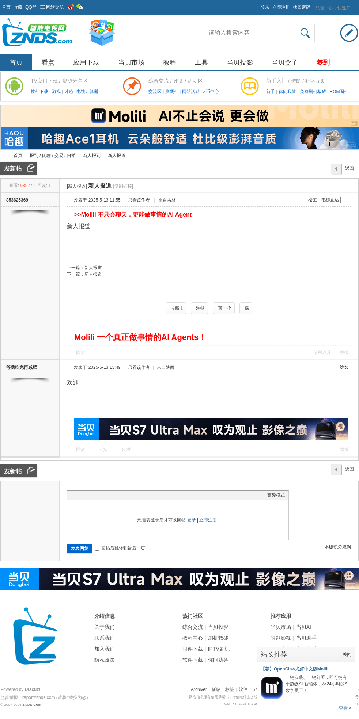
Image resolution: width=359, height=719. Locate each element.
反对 (126, 449)
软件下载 (40, 91)
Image (89, 495)
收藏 (18, 7)
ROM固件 (338, 91)
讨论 (69, 91)
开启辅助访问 (257, 5)
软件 (243, 689)
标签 (229, 689)
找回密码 (301, 7)
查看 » (345, 708)
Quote (107, 495)
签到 (323, 62)
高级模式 (276, 495)
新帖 (216, 689)
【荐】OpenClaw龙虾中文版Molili (294, 669)
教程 (169, 62)
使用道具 (322, 352)
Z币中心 (211, 91)
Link (98, 495)
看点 (47, 62)
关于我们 (104, 627)
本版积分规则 (338, 547)
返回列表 (349, 170)
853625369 (17, 200)
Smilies (125, 495)
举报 (344, 352)
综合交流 (192, 627)
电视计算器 (87, 91)
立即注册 (281, 7)
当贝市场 (131, 62)
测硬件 (172, 91)
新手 (271, 91)
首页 (6, 7)
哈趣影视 (281, 638)
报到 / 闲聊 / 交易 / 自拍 (53, 155)
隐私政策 (104, 660)
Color (80, 495)
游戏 (57, 91)
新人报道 (116, 155)
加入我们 (104, 649)
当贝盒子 (285, 62)
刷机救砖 (218, 638)
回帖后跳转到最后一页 (120, 548)
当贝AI (303, 627)
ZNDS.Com (31, 705)
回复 (80, 352)
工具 (201, 62)
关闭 (347, 654)
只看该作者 (139, 200)
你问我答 (288, 91)
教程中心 (192, 638)
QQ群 (31, 7)
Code (116, 495)
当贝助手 (306, 638)
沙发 (344, 367)
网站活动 (191, 91)
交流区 (155, 91)
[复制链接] (123, 186)
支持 (104, 449)
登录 (265, 7)
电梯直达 (330, 199)
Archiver (199, 689)
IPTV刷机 (219, 649)
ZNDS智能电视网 (3, 155)
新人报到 (92, 155)
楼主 (312, 199)
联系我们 (104, 638)
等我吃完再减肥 (21, 367)
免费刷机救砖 (313, 91)
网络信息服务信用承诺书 (209, 697)
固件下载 (192, 649)
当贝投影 (240, 62)
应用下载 (86, 62)
